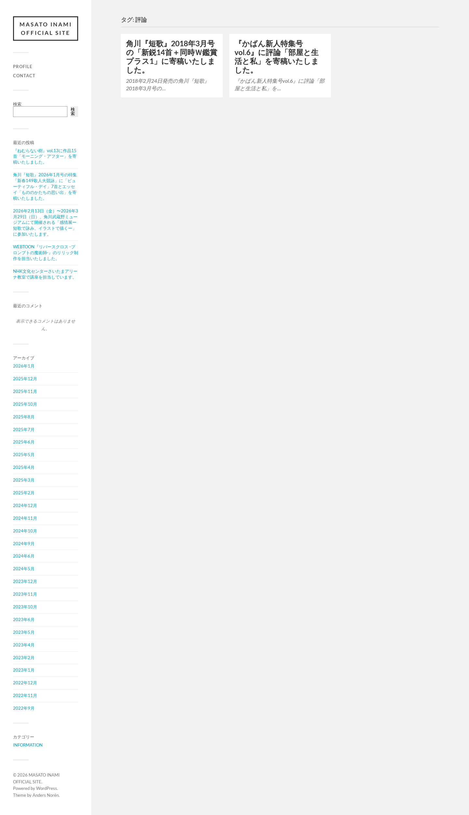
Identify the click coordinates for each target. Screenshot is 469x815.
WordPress (46, 788)
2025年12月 (25, 378)
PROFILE (22, 66)
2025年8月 (24, 416)
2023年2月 (24, 657)
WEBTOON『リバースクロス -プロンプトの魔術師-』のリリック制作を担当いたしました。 (45, 252)
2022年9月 (24, 708)
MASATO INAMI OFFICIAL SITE (46, 28)
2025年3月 (24, 480)
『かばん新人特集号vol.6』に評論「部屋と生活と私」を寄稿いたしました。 (276, 56)
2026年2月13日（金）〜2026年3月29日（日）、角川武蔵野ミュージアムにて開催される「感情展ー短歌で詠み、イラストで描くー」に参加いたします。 (45, 222)
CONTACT (24, 75)
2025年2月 (24, 492)
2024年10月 (25, 530)
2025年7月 (24, 429)
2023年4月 (24, 645)
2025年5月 (24, 454)
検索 (17, 104)
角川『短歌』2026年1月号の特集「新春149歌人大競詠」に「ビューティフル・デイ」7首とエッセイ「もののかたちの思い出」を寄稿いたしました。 (45, 186)
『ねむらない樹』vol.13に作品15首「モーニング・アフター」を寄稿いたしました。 (45, 156)
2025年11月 (25, 391)
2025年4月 (24, 467)
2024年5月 (24, 568)
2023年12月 (25, 581)
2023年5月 (24, 632)
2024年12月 (25, 505)
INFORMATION (28, 745)
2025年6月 (24, 441)
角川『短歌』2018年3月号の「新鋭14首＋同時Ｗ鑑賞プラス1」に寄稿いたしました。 (171, 56)
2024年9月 (24, 543)
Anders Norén (46, 795)
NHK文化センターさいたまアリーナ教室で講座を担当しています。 (45, 274)
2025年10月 (25, 404)
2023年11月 (25, 594)
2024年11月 (25, 518)
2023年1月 (24, 670)
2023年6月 (24, 619)
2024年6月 (24, 556)
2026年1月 (24, 366)
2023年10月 (25, 606)
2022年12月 (25, 682)
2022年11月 (25, 695)
